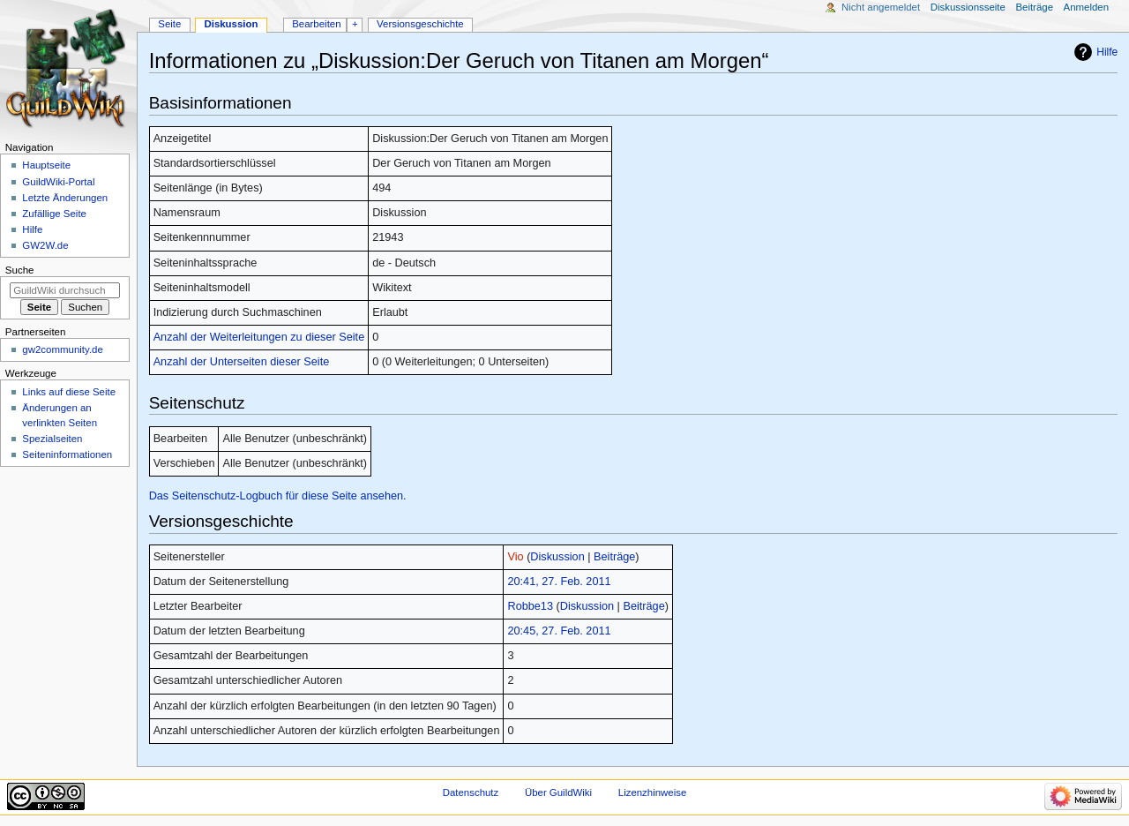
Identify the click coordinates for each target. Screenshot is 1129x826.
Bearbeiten (316, 24)
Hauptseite (46, 165)
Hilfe (1107, 52)
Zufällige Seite (54, 213)
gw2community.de (62, 349)
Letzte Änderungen (65, 197)
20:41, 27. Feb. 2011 (558, 581)
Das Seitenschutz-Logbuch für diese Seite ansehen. (278, 496)
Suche (19, 270)
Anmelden (1087, 7)
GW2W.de (45, 245)
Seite (169, 24)
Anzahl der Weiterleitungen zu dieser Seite (259, 337)
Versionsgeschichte (420, 24)
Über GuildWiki (558, 792)
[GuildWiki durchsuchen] (65, 290)
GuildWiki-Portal (58, 181)
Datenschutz (471, 792)
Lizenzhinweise (652, 792)
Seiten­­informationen (67, 454)
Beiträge (614, 557)
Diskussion (557, 557)
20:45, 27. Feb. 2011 (558, 631)
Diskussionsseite (968, 7)
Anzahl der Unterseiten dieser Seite (241, 362)
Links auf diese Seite (69, 392)
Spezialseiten (52, 438)
